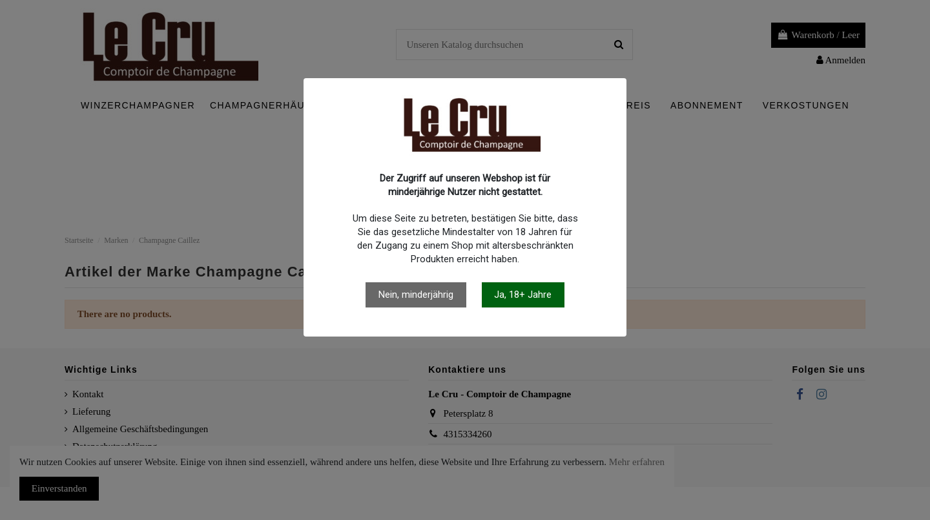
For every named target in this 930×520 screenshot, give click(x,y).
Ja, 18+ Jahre (523, 294)
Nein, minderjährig (415, 294)
